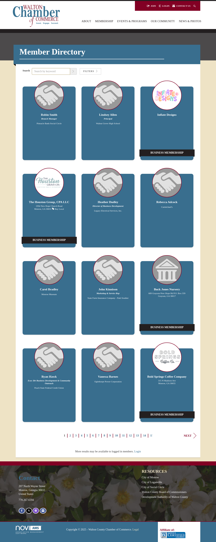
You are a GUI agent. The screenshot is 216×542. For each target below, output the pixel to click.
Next (190, 435)
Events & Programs (132, 21)
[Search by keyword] (51, 71)
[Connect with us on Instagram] (36, 511)
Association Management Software (30, 530)
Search (26, 70)
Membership (104, 21)
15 (151, 435)
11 (123, 435)
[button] (73, 71)
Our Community (163, 21)
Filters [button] (90, 71)
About (86, 21)
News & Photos (190, 21)
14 (144, 435)
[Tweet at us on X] (29, 511)
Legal (136, 529)
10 (116, 435)
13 (137, 435)
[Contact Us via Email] (43, 511)
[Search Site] (194, 6)
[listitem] (49, 122)
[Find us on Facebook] (22, 511)
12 (130, 435)
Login (137, 451)
